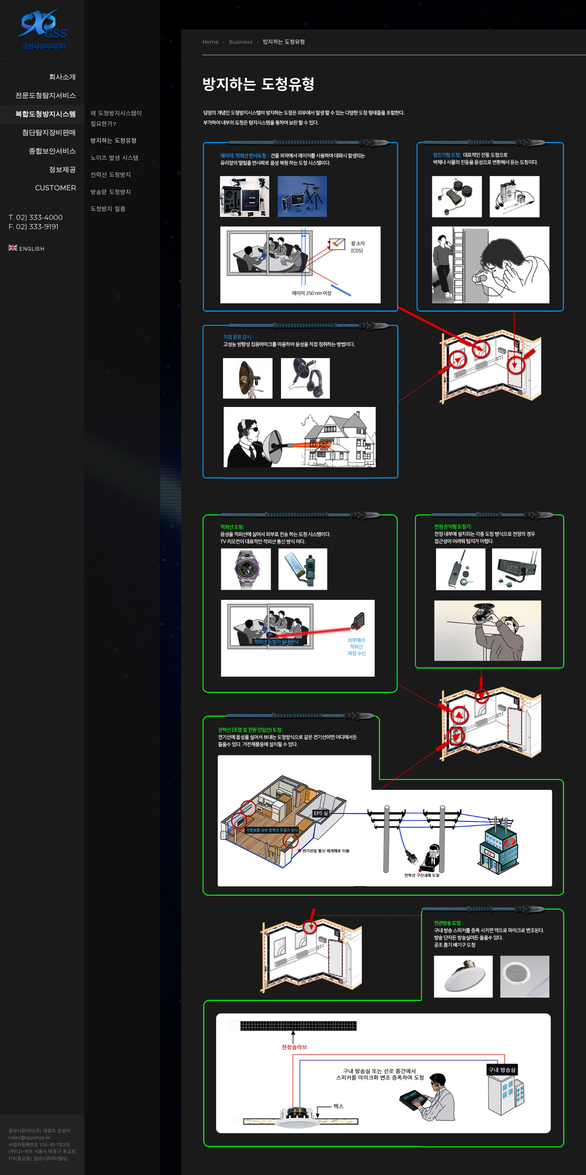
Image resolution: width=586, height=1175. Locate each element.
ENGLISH (26, 249)
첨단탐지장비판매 (49, 132)
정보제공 (62, 170)
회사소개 (62, 77)
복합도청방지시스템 (45, 114)
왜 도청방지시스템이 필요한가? (116, 118)
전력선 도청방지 (111, 174)
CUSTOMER (55, 188)
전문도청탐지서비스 (45, 95)
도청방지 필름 (108, 209)
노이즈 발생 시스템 (115, 158)
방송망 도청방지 (111, 192)
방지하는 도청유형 (113, 140)
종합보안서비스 (52, 151)
